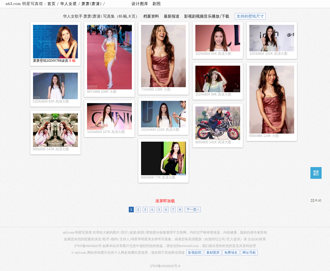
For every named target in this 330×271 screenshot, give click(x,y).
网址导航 (249, 253)
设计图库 (140, 3)
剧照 (157, 3)
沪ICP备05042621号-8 (165, 266)
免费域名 (231, 253)
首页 (51, 3)
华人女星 (69, 3)
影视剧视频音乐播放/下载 (206, 16)
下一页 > (192, 209)
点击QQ (253, 239)
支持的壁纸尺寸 (250, 16)
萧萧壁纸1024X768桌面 (51, 61)
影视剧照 (195, 253)
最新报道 (171, 16)
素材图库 (213, 253)
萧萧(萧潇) (92, 3)
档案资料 (151, 16)
